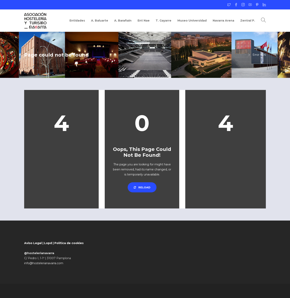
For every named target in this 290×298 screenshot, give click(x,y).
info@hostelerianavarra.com (43, 263)
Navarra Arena (223, 20)
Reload (142, 187)
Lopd (48, 243)
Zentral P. (247, 20)
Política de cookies (69, 243)
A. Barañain (123, 20)
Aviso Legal (33, 243)
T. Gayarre (163, 20)
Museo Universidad (192, 20)
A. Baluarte (99, 20)
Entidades (77, 20)
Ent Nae (144, 20)
